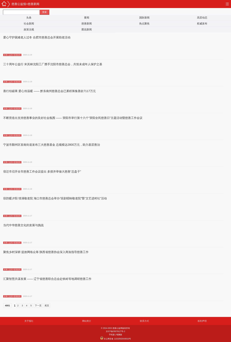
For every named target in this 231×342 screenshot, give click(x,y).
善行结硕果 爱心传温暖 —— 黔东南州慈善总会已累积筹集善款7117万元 (49, 91)
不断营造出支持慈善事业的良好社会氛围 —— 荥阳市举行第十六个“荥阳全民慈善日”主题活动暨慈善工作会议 (72, 118)
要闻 (86, 17)
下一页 (38, 305)
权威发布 (202, 23)
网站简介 (86, 321)
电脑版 (119, 334)
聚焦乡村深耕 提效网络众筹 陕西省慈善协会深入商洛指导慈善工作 (46, 252)
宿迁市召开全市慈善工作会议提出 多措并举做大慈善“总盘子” (42, 171)
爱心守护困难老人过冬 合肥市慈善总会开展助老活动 (36, 37)
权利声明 (202, 321)
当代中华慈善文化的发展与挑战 (23, 225)
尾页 (47, 305)
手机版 (112, 334)
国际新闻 (144, 17)
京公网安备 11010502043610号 (115, 339)
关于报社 (28, 321)
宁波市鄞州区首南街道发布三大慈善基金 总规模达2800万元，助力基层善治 (51, 144)
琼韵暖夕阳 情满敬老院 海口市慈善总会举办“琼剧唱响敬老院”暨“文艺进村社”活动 (55, 198)
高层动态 (202, 17)
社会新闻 (29, 23)
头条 (28, 17)
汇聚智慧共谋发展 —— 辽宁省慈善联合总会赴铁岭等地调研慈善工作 (47, 278)
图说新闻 (86, 29)
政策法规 (29, 29)
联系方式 (144, 321)
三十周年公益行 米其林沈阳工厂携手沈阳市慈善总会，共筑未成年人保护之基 (52, 64)
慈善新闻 (86, 23)
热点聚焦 (144, 23)
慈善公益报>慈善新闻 (25, 4)
